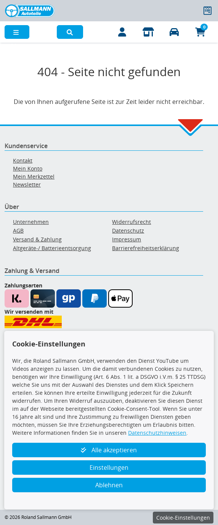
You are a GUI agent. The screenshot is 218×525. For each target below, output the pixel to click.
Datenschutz (128, 230)
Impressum (126, 239)
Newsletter (27, 184)
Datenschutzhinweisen (157, 432)
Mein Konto (27, 168)
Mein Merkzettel (33, 176)
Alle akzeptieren (109, 450)
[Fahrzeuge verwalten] (174, 32)
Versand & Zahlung (37, 239)
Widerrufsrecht (131, 221)
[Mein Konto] (122, 32)
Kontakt (22, 160)
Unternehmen (31, 221)
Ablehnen (109, 485)
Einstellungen (109, 467)
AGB (18, 230)
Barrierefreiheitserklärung (145, 248)
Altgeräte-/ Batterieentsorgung (52, 248)
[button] (70, 32)
